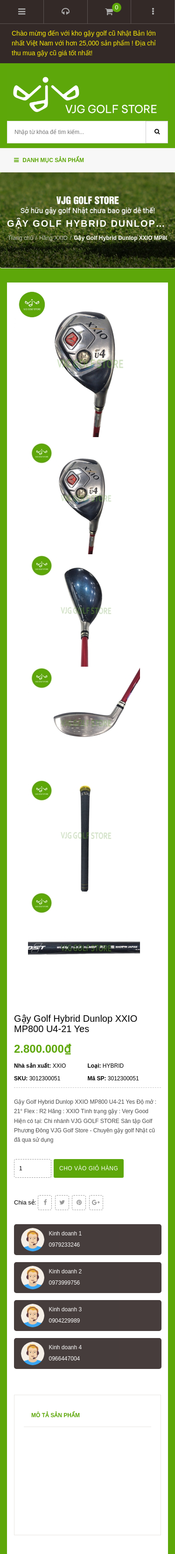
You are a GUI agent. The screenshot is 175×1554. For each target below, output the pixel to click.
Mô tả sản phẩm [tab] (55, 1415)
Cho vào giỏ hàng (88, 1168)
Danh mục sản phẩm (49, 160)
